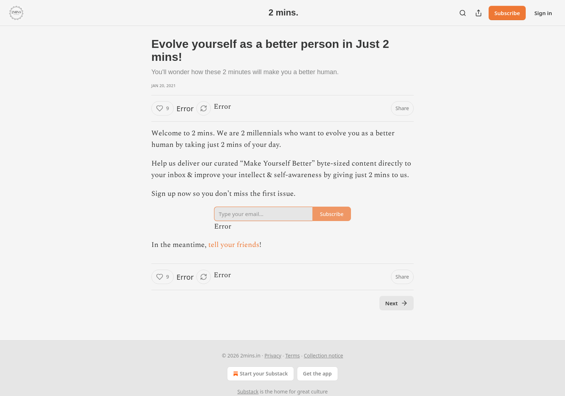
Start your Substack (260, 374)
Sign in (543, 13)
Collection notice (323, 355)
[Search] (462, 13)
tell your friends (233, 244)
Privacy (272, 355)
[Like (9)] (162, 108)
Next (396, 303)
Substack (248, 391)
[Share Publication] (478, 13)
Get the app (317, 373)
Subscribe (507, 13)
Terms (292, 355)
